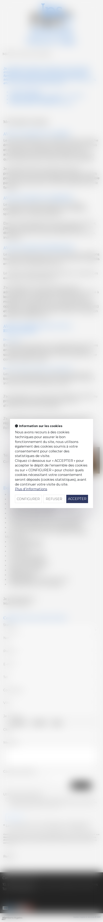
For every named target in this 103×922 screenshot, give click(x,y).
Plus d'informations (31, 489)
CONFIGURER (28, 499)
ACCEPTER (77, 499)
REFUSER (54, 499)
